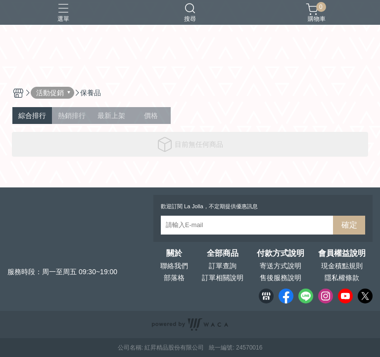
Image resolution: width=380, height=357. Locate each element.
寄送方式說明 (280, 265)
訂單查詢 (223, 265)
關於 (174, 253)
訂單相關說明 (222, 277)
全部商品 (222, 253)
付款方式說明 (280, 253)
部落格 (174, 277)
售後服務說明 (280, 277)
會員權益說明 (342, 253)
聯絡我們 (174, 265)
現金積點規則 (342, 265)
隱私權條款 (342, 277)
